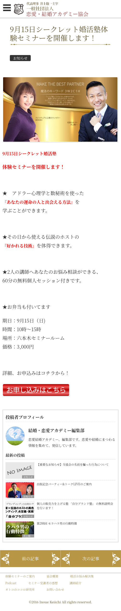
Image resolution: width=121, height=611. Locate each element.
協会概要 (52, 576)
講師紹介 (75, 583)
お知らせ (20, 58)
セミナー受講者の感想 (43, 583)
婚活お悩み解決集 (82, 576)
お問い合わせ (55, 589)
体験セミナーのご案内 (20, 576)
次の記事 (90, 558)
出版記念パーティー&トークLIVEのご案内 (64, 484)
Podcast (10, 583)
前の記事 (30, 558)
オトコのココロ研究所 (20, 589)
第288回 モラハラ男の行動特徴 (57, 523)
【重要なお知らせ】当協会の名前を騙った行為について (73, 464)
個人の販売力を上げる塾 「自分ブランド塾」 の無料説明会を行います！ (75, 505)
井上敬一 (28, 535)
